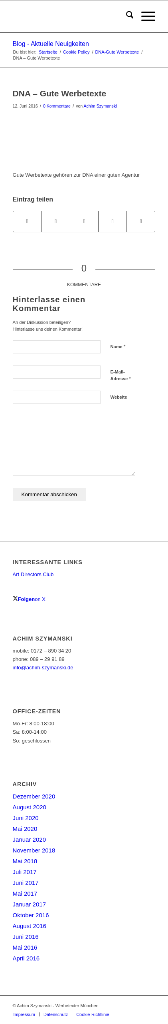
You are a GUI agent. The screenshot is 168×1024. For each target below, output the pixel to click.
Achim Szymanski (100, 106)
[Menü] (144, 16)
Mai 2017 (25, 893)
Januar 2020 (29, 839)
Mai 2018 (25, 861)
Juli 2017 (25, 871)
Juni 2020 (26, 817)
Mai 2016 (25, 947)
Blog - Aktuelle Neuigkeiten (51, 43)
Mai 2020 (25, 828)
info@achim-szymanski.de (43, 668)
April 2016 (26, 958)
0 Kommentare (57, 106)
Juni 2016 (26, 936)
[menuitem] (126, 16)
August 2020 (29, 807)
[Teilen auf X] (56, 221)
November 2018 (34, 850)
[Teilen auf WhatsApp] (84, 221)
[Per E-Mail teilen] (141, 221)
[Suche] (126, 16)
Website (119, 397)
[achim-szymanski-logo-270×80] (70, 16)
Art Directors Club (33, 574)
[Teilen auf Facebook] (27, 221)
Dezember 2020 (34, 796)
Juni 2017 (26, 882)
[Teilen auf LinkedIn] (112, 221)
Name (118, 346)
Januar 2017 (29, 904)
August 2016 (29, 925)
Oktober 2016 (31, 915)
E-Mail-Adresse (121, 375)
